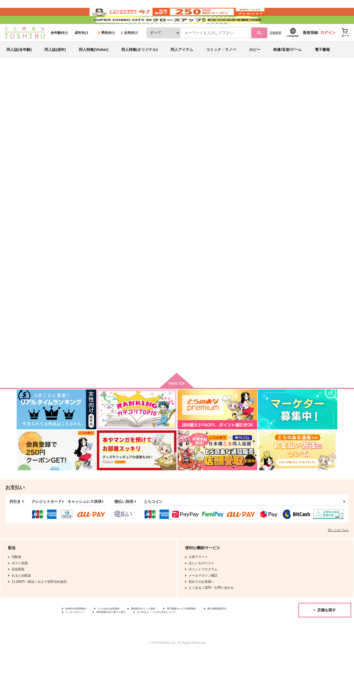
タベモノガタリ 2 (249, 227)
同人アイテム (182, 66)
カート (113, 265)
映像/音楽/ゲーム (287, 66)
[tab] (107, 139)
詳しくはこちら (338, 556)
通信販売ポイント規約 (161, 635)
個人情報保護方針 (78, 640)
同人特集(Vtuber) (93, 66)
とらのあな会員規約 (118, 635)
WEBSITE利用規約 (79, 635)
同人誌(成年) (55, 66)
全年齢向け (59, 49)
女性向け (129, 49)
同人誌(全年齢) (18, 66)
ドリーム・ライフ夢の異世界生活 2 (191, 115)
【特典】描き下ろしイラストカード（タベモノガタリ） (311, 229)
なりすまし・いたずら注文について (216, 640)
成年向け (82, 49)
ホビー (254, 66)
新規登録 (310, 49)
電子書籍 (322, 66)
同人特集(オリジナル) (139, 66)
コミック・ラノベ (221, 66)
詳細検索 (275, 48)
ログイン (327, 49)
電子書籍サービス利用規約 (208, 635)
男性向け (106, 49)
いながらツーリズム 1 (134, 115)
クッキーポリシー (116, 640)
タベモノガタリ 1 (91, 352)
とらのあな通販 (27, 89)
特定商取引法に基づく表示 (159, 640)
